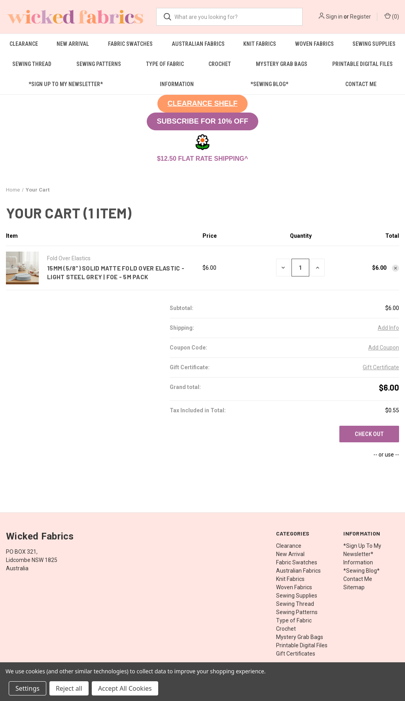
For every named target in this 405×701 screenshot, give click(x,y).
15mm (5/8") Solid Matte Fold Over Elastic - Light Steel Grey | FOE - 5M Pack (115, 273)
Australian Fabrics (198, 44)
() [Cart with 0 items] (391, 16)
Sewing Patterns (98, 64)
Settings (27, 688)
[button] (202, 104)
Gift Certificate (381, 367)
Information (177, 84)
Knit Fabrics (259, 44)
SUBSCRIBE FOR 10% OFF (202, 121)
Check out (369, 434)
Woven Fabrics (314, 44)
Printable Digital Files (301, 645)
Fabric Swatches (130, 44)
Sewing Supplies (296, 595)
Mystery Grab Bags (281, 64)
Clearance (23, 44)
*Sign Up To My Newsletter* (65, 84)
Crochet (219, 64)
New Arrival (73, 44)
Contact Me (361, 84)
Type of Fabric (165, 64)
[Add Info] (388, 328)
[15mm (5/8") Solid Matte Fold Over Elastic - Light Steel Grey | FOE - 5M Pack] (300, 267)
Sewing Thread (31, 64)
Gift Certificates (295, 653)
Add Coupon (383, 347)
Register (360, 16)
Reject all (69, 688)
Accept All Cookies (125, 688)
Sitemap (354, 587)
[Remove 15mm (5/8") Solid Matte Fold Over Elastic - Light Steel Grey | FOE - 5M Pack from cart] (395, 268)
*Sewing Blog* (269, 84)
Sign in (334, 16)
